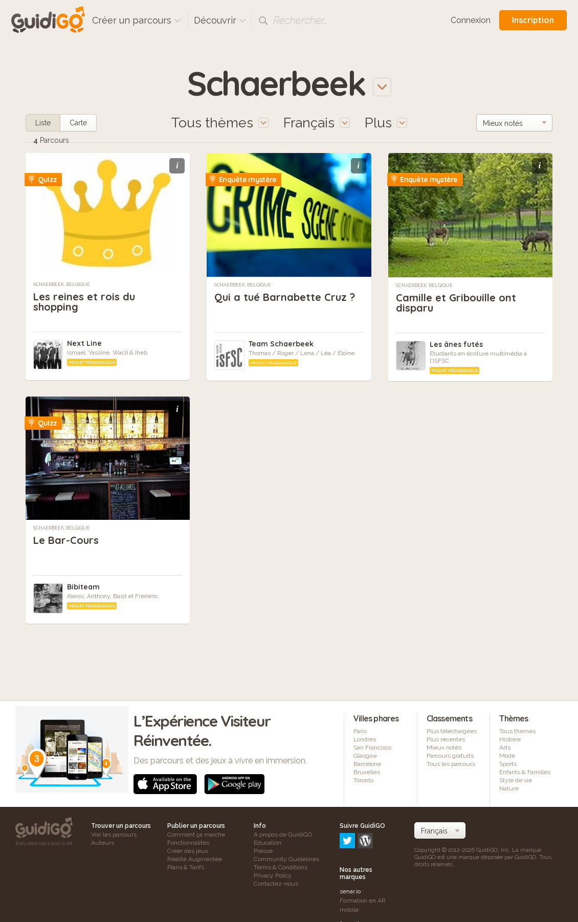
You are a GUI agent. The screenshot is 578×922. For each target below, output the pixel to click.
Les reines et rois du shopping (84, 301)
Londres (364, 739)
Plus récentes (446, 739)
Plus (386, 122)
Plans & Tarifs (185, 867)
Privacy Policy (273, 875)
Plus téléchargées (452, 731)
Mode (507, 755)
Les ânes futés (456, 344)
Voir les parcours (114, 834)
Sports (508, 763)
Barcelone (367, 763)
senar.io (350, 847)
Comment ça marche (196, 834)
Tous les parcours (451, 763)
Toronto (363, 780)
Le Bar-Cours (66, 540)
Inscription (533, 20)
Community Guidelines (286, 859)
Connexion (471, 20)
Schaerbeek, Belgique (61, 284)
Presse (263, 850)
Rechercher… (300, 20)
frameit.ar (353, 879)
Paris (360, 731)
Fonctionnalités (188, 842)
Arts (504, 747)
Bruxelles (366, 772)
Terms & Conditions (280, 867)
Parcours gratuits (450, 755)
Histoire (510, 739)
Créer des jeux (187, 850)
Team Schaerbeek (281, 343)
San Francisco (372, 747)
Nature (509, 788)
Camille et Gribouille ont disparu (456, 302)
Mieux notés (444, 747)
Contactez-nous (276, 883)
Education (267, 842)
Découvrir (220, 20)
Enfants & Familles (524, 772)
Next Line (84, 343)
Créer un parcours (136, 20)
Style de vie (515, 780)
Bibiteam (83, 586)
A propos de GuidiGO (283, 834)
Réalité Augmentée (194, 859)
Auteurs (102, 842)
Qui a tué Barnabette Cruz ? (284, 297)
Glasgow (365, 755)
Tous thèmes (517, 731)
